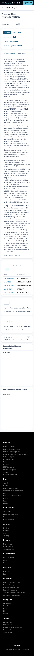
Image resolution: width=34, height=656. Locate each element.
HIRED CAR (20, 289)
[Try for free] (28, 3)
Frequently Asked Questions (12, 627)
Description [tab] (22, 53)
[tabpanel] (17, 157)
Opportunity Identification (12, 582)
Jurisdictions (7, 464)
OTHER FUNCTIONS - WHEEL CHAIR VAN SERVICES (25, 293)
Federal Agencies (9, 447)
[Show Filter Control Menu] (28, 337)
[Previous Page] (12, 303)
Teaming (6, 536)
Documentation (8, 622)
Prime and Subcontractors (12, 496)
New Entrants (7, 544)
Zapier (5, 560)
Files (4, 493)
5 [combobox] (13, 265)
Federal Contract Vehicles (11, 449)
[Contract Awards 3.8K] (11, 41)
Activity (5, 498)
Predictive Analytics (9, 519)
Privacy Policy (7, 630)
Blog (4, 611)
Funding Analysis (9, 547)
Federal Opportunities (10, 488)
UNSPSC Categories (10, 470)
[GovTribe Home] (12, 2)
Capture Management (10, 585)
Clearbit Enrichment (10, 475)
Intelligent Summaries (10, 514)
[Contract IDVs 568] (10, 37)
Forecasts (6, 486)
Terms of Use (7, 632)
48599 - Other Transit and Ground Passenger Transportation (17, 340)
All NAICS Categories (10, 8)
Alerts (5, 533)
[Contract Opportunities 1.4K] (13, 46)
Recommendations (9, 517)
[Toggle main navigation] (3, 2)
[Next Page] (27, 269)
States (5, 462)
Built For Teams (8, 558)
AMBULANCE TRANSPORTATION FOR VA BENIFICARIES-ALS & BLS (25, 282)
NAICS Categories (9, 457)
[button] (19, 24)
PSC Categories (8, 459)
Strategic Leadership (10, 590)
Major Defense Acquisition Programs (15, 454)
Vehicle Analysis (8, 549)
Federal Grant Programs (11, 452)
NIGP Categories (9, 467)
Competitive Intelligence (11, 595)
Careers (6, 614)
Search (5, 501)
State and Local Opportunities (13, 491)
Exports (5, 503)
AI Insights (7, 512)
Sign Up (6, 606)
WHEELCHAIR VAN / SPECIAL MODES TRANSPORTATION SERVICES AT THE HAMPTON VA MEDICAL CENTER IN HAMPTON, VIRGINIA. (25, 285)
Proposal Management (11, 587)
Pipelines (6, 528)
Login (5, 574)
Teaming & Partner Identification (14, 593)
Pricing (5, 608)
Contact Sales (7, 625)
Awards (5, 483)
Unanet (5, 563)
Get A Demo (7, 603)
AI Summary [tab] (9, 53)
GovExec (22, 650)
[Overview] (7, 32)
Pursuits (6, 531)
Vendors (6, 472)
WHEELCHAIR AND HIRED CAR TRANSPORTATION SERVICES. (25, 278)
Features (6, 571)
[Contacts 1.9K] (17, 32)
